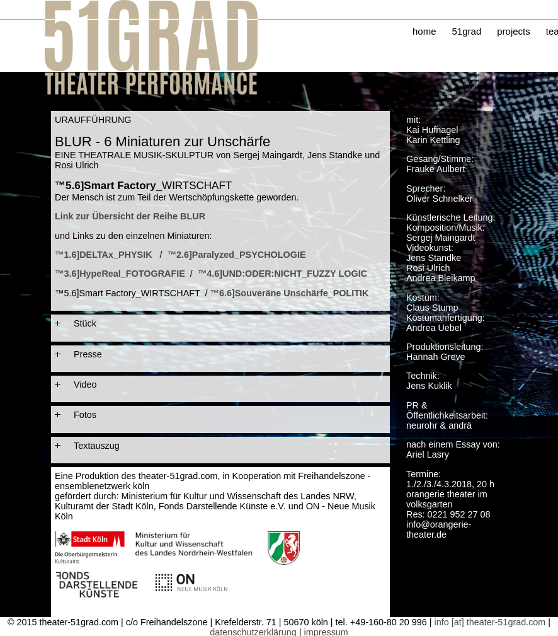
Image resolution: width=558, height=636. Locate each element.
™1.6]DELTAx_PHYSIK (103, 255)
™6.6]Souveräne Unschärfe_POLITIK (289, 293)
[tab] (220, 323)
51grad (467, 31)
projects (513, 31)
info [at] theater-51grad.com (490, 622)
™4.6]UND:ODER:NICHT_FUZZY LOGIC (282, 274)
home (424, 31)
